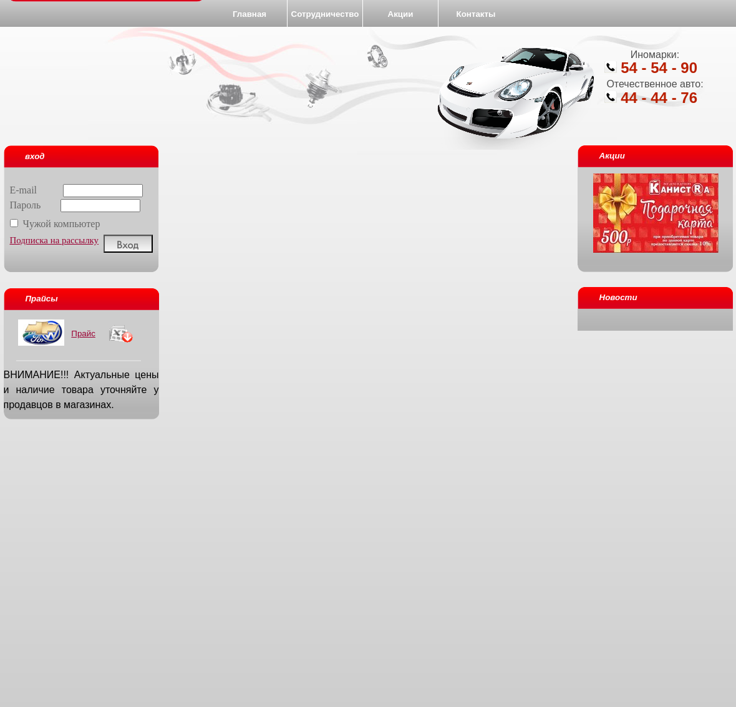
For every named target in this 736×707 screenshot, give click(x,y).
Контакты (476, 14)
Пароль (75, 205)
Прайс (83, 333)
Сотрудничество (325, 14)
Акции (401, 14)
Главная (249, 14)
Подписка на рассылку (54, 240)
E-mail (76, 190)
